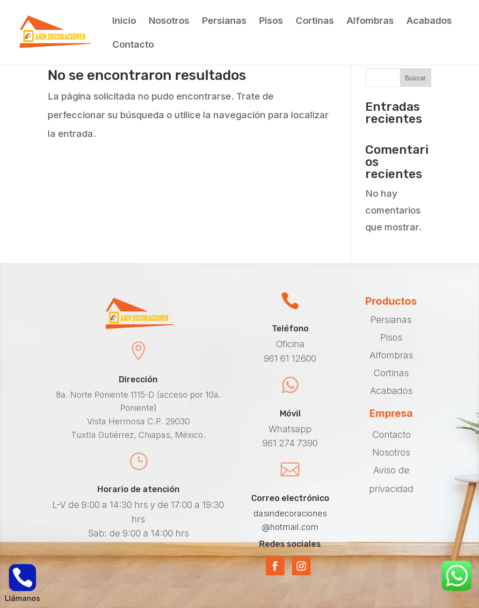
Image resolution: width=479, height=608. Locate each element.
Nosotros (169, 21)
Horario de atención (138, 489)
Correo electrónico (290, 498)
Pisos (271, 21)
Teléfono (290, 328)
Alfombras (370, 21)
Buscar (415, 78)
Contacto (133, 45)
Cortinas (315, 21)
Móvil (290, 413)
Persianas (224, 21)
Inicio (124, 21)
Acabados (429, 21)
